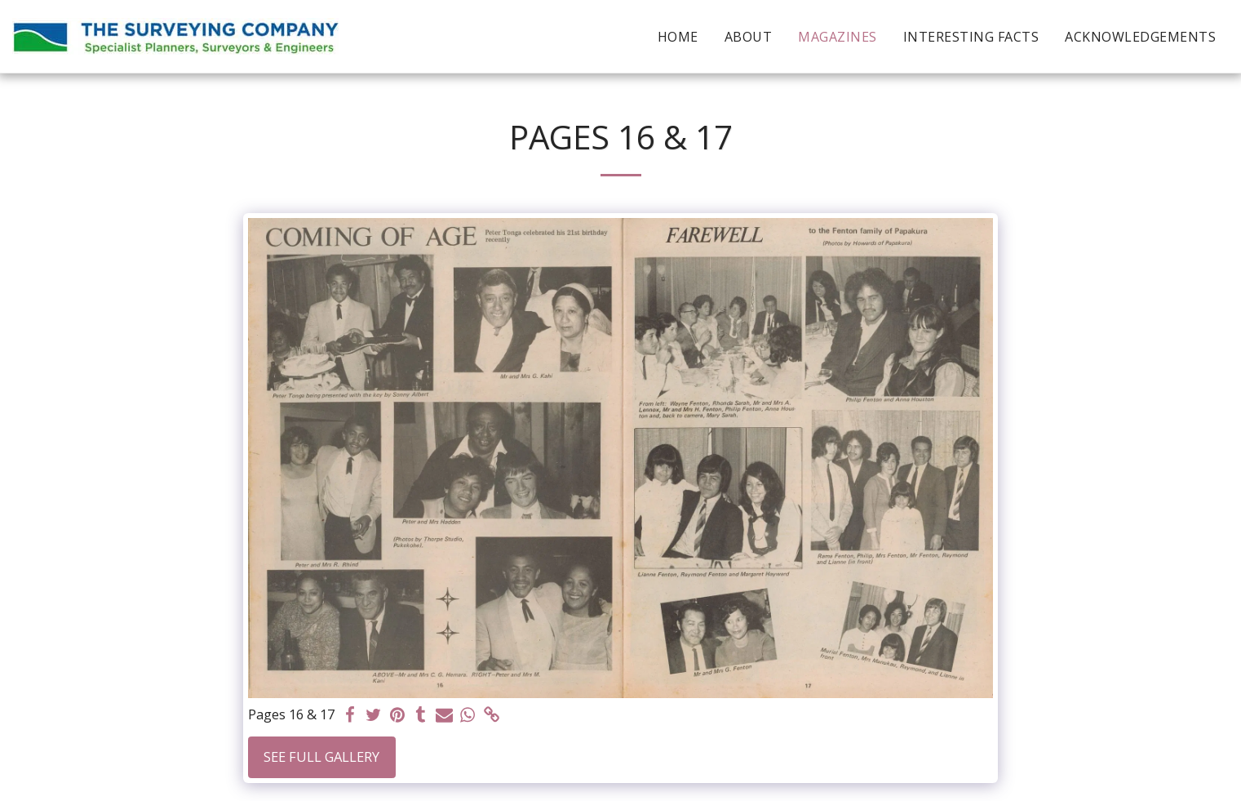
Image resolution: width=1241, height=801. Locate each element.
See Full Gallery (321, 756)
